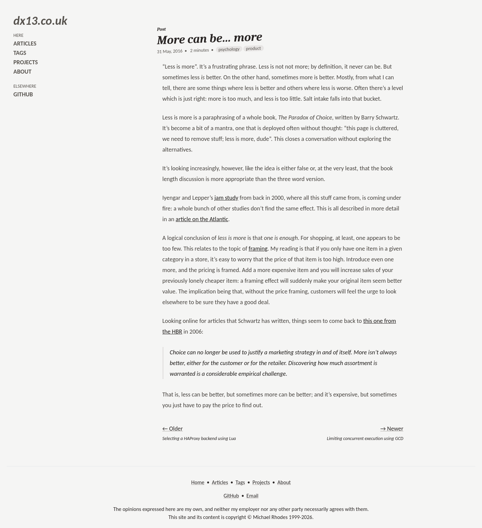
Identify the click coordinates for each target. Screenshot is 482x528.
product (253, 48)
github (23, 94)
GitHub (231, 496)
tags (19, 53)
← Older (172, 428)
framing (258, 248)
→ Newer (391, 428)
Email (252, 496)
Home (197, 482)
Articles (220, 482)
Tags (240, 482)
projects (25, 62)
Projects (261, 482)
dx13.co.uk (40, 20)
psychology (229, 49)
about (22, 71)
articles (24, 43)
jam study (226, 197)
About (284, 482)
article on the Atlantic (202, 219)
